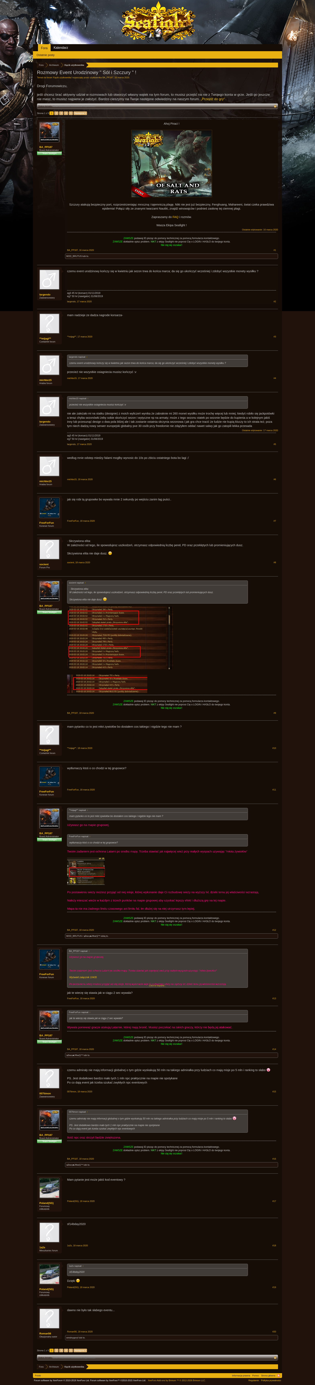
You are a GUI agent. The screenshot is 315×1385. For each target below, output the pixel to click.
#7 (275, 521)
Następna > (80, 113)
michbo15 (45, 380)
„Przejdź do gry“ (213, 99)
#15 (274, 1091)
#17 (274, 1201)
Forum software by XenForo (62, 1380)
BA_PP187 (107, 77)
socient (44, 564)
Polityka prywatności (271, 1380)
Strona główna (268, 1375)
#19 (274, 1287)
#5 (275, 444)
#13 (274, 998)
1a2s (42, 1247)
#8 (275, 562)
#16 (274, 1159)
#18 (274, 1245)
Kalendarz (61, 47)
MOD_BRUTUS (74, 256)
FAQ (175, 217)
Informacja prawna (241, 1375)
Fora (44, 48)
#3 (275, 336)
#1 (275, 250)
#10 (274, 748)
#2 (275, 301)
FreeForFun (46, 522)
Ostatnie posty (46, 55)
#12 (274, 930)
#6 (275, 479)
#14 (274, 1049)
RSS (278, 1375)
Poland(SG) (46, 1203)
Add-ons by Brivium (177, 1380)
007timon (45, 1093)
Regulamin (254, 1380)
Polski (38, 1375)
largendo (44, 294)
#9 (275, 713)
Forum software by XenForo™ (118, 1380)
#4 (275, 378)
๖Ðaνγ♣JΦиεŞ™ (92, 936)
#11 (274, 789)
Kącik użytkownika (62, 77)
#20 (274, 1331)
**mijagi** (45, 338)
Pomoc (255, 1375)
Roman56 (45, 1333)
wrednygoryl (72, 1337)
